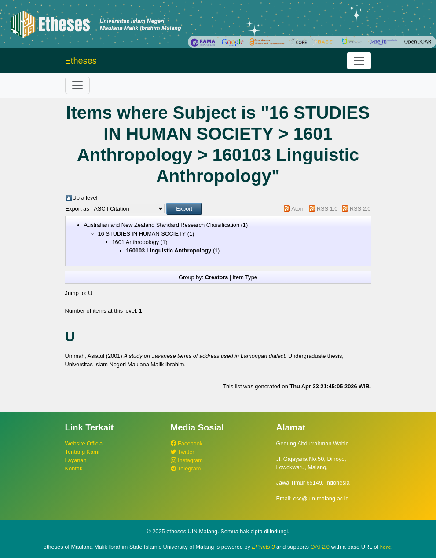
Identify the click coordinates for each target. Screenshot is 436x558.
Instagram (187, 460)
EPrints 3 (263, 546)
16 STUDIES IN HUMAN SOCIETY (142, 233)
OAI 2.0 (320, 546)
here (385, 547)
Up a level (85, 197)
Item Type (245, 277)
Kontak (74, 468)
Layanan (76, 460)
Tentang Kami (82, 452)
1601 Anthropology (135, 242)
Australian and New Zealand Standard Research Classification (162, 225)
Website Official (84, 443)
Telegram (186, 468)
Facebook (187, 443)
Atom (297, 208)
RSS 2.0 (360, 208)
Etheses (81, 61)
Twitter (182, 452)
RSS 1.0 (327, 208)
